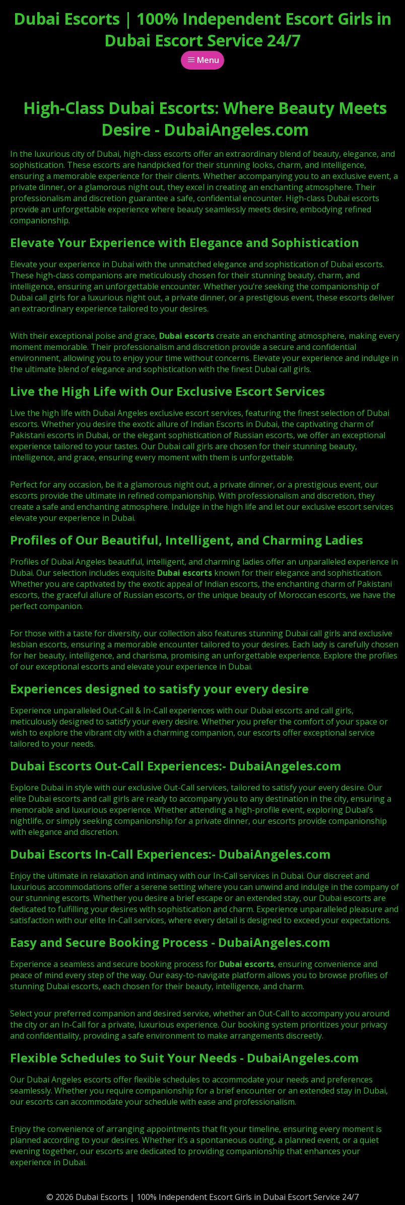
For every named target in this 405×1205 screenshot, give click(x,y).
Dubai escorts (184, 572)
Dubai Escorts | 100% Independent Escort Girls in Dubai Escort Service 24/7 (202, 29)
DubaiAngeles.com (285, 765)
